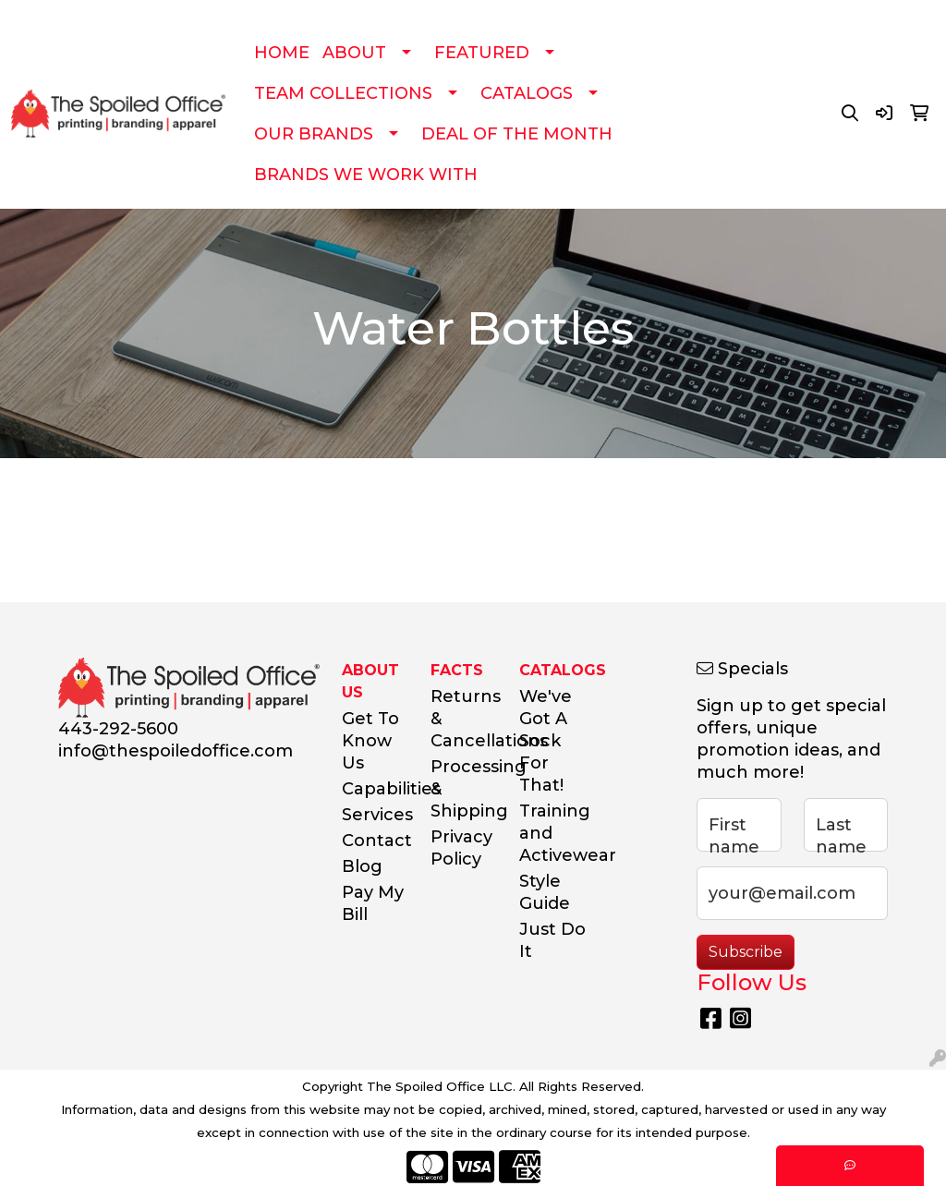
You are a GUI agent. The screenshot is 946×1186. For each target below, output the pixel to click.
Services (375, 815)
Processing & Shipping (464, 788)
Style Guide (544, 892)
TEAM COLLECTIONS (343, 93)
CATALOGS (526, 93)
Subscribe (745, 952)
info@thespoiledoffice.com (175, 751)
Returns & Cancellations (464, 718)
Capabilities (375, 789)
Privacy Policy (461, 848)
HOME (281, 52)
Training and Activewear (552, 833)
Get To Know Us (370, 740)
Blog (362, 866)
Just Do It (552, 940)
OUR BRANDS (313, 134)
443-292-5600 (118, 729)
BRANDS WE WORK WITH (366, 174)
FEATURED (481, 52)
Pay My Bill (373, 903)
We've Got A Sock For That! (545, 740)
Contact (375, 840)
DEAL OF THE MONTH (516, 134)
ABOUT (354, 52)
